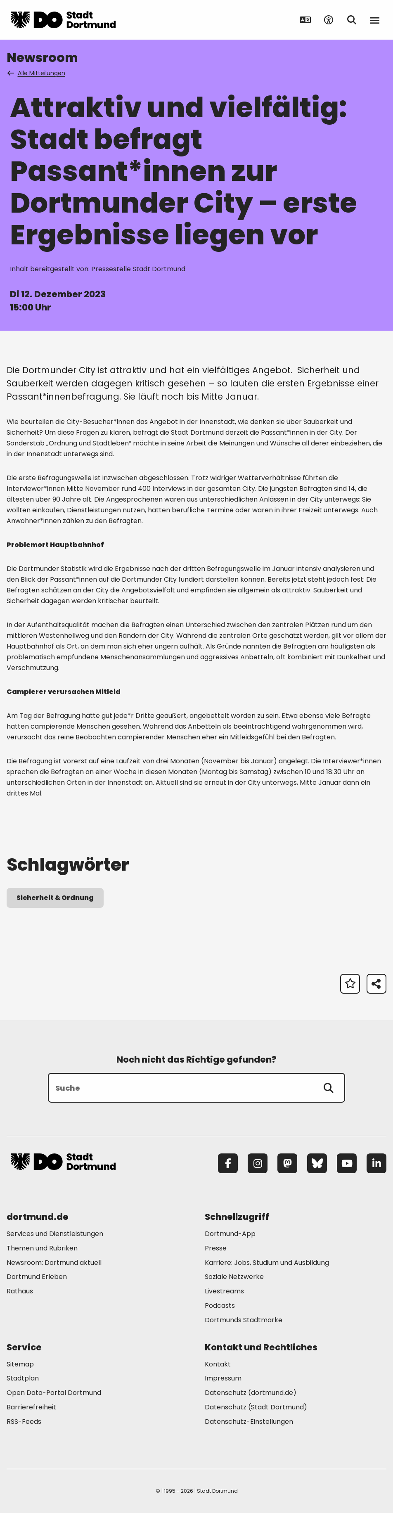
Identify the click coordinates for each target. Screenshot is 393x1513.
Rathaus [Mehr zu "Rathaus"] (20, 1291)
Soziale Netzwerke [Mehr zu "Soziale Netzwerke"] (234, 1276)
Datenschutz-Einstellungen (249, 1422)
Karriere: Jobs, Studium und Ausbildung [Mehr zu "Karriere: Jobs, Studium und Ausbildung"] (267, 1262)
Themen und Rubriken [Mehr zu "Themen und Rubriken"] (42, 1248)
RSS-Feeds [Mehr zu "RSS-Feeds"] (24, 1421)
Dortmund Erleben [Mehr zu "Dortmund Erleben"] (37, 1276)
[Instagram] (258, 1163)
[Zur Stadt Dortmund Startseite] (63, 19)
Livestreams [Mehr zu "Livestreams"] (224, 1291)
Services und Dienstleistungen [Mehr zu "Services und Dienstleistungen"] (55, 1233)
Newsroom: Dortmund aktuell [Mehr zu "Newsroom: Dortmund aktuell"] (54, 1262)
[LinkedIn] (376, 1163)
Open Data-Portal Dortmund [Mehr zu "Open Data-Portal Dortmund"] (54, 1392)
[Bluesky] (317, 1163)
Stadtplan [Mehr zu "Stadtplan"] (23, 1378)
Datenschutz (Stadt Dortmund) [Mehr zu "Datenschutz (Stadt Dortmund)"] (256, 1407)
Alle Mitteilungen (36, 73)
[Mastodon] (287, 1163)
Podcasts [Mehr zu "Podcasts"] (220, 1305)
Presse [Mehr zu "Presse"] (216, 1248)
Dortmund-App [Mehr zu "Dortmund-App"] (230, 1233)
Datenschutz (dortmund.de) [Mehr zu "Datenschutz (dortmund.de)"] (250, 1392)
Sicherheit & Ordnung (55, 897)
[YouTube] (347, 1163)
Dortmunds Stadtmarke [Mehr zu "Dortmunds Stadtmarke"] (243, 1320)
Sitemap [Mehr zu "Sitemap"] (20, 1364)
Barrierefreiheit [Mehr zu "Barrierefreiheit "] (31, 1407)
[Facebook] (228, 1163)
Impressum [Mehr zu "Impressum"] (223, 1378)
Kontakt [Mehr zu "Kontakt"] (218, 1364)
